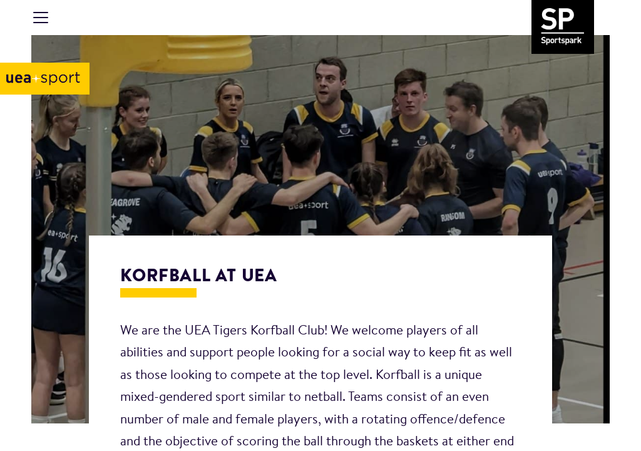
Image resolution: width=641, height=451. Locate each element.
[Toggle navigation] (40, 17)
